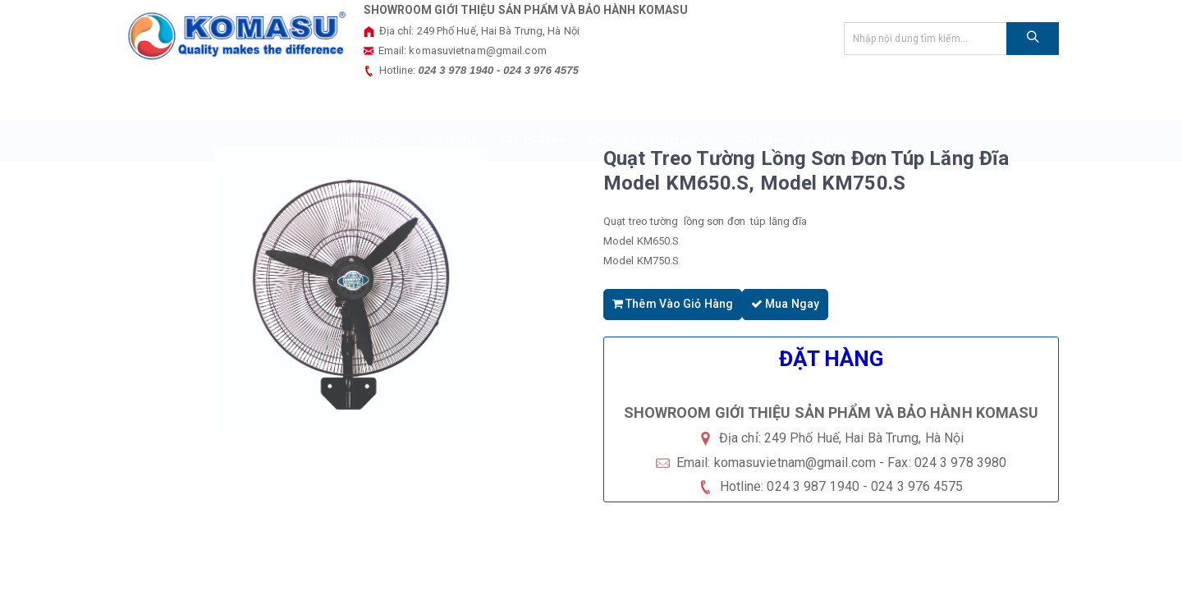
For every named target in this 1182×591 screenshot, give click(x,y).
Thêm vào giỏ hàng (672, 302)
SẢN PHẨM (532, 100)
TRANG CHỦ (365, 100)
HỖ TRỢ (758, 100)
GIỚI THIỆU (447, 100)
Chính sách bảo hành (649, 100)
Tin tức (826, 100)
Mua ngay (785, 302)
